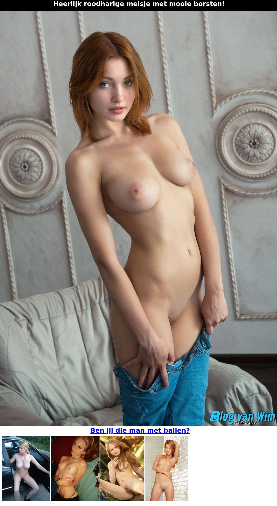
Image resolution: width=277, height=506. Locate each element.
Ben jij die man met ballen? (140, 430)
